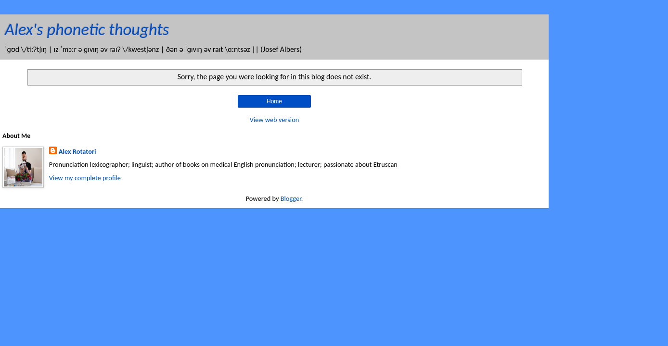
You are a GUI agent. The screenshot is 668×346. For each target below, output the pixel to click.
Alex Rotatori (77, 151)
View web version (274, 119)
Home (274, 101)
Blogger (291, 198)
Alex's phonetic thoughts (87, 29)
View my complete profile (85, 177)
